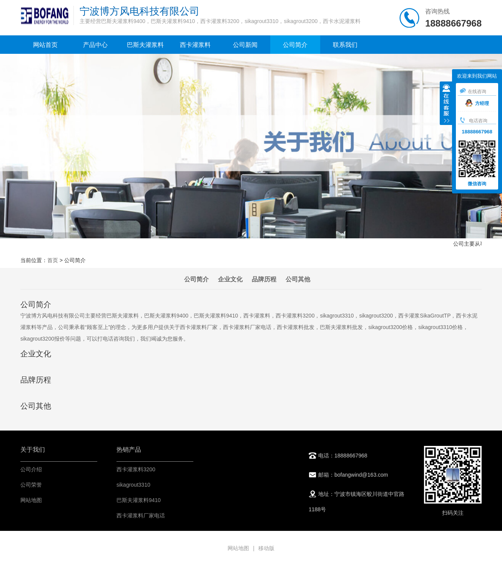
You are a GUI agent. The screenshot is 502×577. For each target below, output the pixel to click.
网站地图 (31, 500)
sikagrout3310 (133, 485)
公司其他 (298, 279)
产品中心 (95, 45)
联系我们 (345, 45)
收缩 (446, 104)
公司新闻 (245, 45)
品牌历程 (264, 279)
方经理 (477, 103)
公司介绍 (31, 469)
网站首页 (45, 45)
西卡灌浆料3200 (135, 469)
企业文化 (230, 279)
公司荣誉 (31, 485)
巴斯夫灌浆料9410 (138, 500)
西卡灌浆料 (195, 45)
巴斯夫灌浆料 (145, 45)
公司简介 (295, 45)
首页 (52, 260)
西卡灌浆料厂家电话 (140, 515)
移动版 (266, 548)
